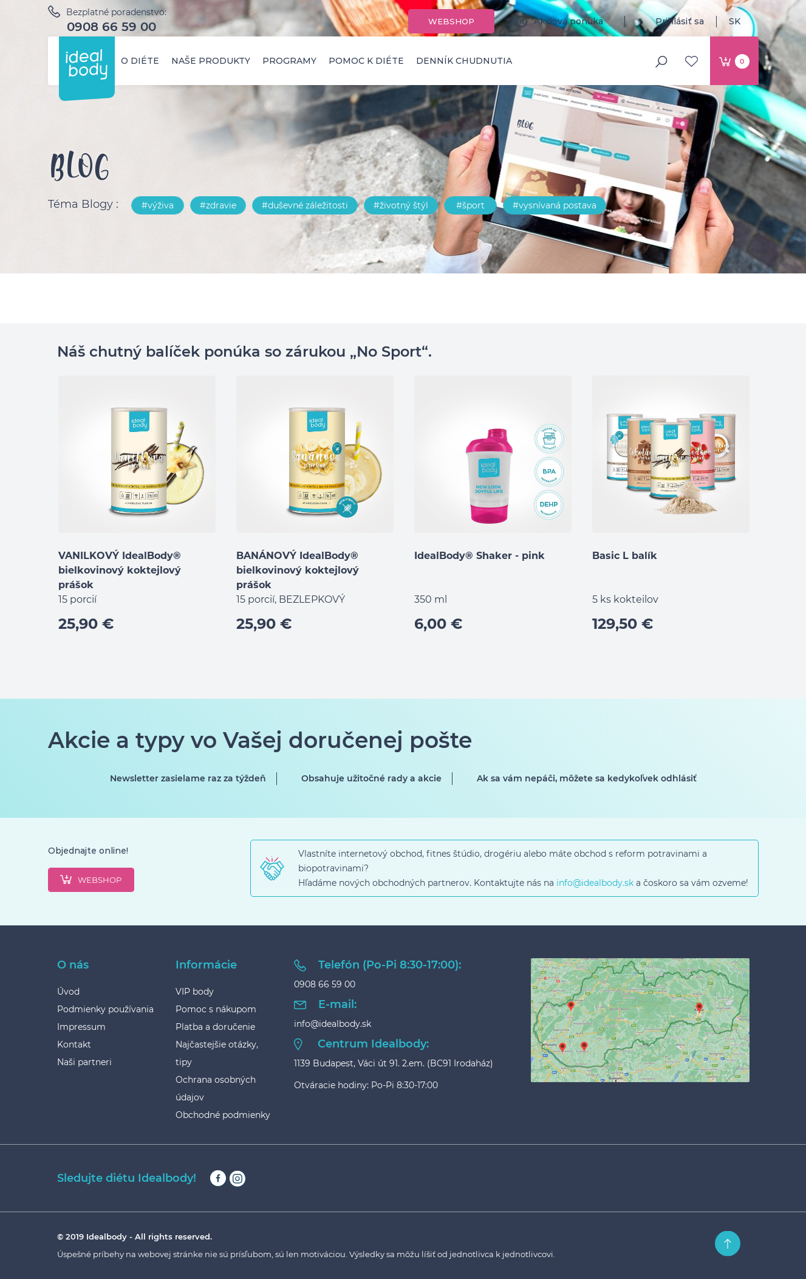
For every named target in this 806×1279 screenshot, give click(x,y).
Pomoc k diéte (366, 60)
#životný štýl (401, 205)
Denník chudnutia (464, 60)
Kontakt (74, 1044)
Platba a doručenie (215, 1026)
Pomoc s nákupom (216, 1009)
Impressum (81, 1026)
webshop (90, 880)
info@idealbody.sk (595, 882)
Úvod (68, 991)
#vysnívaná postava (554, 205)
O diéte (140, 60)
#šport (470, 205)
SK (744, 21)
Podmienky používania (105, 1009)
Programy (289, 60)
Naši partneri (84, 1062)
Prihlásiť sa (670, 21)
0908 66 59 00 (111, 26)
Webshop (451, 21)
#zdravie (218, 205)
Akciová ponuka (559, 21)
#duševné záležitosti (305, 205)
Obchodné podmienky (223, 1114)
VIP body (195, 991)
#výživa (158, 205)
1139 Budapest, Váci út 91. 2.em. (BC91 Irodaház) (393, 1063)
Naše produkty (210, 60)
